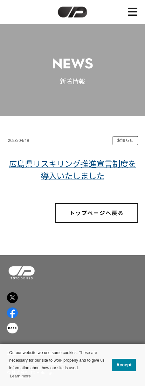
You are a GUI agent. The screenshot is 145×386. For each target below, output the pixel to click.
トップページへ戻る (96, 213)
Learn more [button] (20, 376)
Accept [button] (124, 364)
